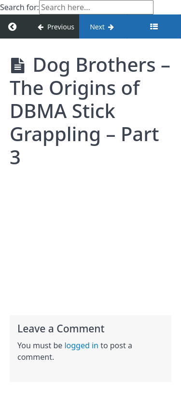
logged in (81, 345)
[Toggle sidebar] (154, 26)
